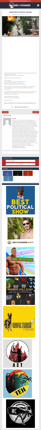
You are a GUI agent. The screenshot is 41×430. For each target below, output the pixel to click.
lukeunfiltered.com (11, 103)
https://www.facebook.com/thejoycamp (19, 81)
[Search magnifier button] (30, 1)
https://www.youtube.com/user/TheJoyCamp (12, 97)
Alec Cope (17, 14)
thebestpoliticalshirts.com (31, 103)
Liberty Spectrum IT (28, 428)
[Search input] (18, 1)
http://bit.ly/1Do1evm (8, 89)
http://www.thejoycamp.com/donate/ (14, 77)
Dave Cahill (15, 428)
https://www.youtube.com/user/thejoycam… (16, 75)
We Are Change (22, 427)
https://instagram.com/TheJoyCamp (19, 84)
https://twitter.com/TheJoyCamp (17, 82)
